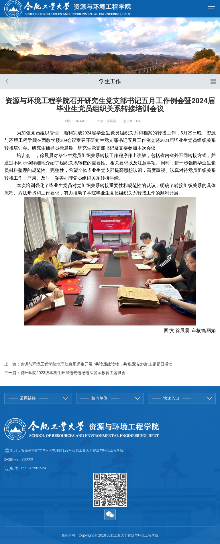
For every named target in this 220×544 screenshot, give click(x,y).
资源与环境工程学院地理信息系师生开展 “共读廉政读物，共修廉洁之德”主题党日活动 (96, 364)
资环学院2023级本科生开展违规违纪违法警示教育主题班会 (72, 372)
